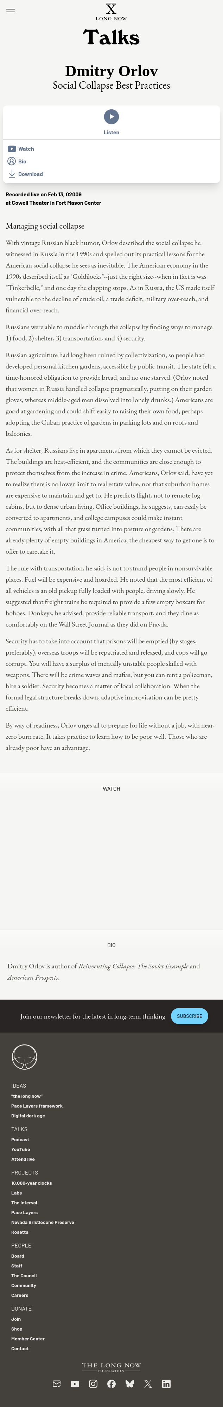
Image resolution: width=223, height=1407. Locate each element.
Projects (24, 1172)
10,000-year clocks (31, 1183)
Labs (16, 1193)
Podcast (20, 1139)
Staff (17, 1266)
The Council (24, 1275)
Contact (20, 1348)
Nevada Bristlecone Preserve (42, 1222)
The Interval (24, 1202)
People (21, 1245)
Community (23, 1285)
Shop (17, 1329)
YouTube (20, 1149)
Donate (21, 1308)
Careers (19, 1295)
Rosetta (19, 1232)
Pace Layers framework (37, 1106)
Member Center (28, 1338)
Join (16, 1319)
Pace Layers (24, 1212)
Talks (19, 1128)
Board (17, 1256)
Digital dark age (28, 1115)
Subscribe (189, 1016)
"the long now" (27, 1096)
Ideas (18, 1085)
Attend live (23, 1159)
